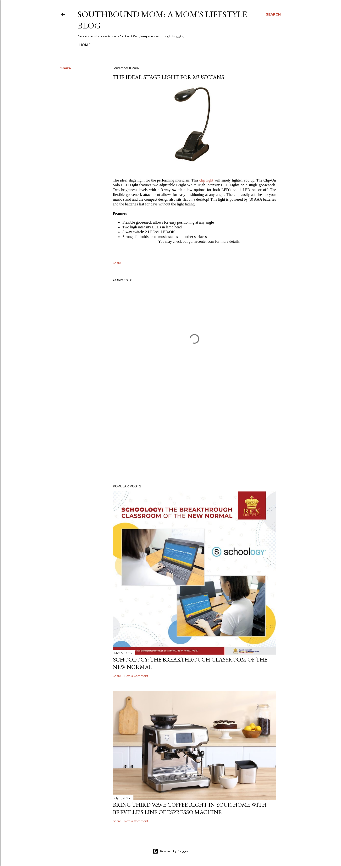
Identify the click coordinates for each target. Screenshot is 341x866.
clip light (206, 180)
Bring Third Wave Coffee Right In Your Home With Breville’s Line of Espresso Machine (190, 808)
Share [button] (65, 68)
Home (85, 45)
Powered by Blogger (170, 851)
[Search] (273, 14)
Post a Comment (136, 676)
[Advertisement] (194, 438)
